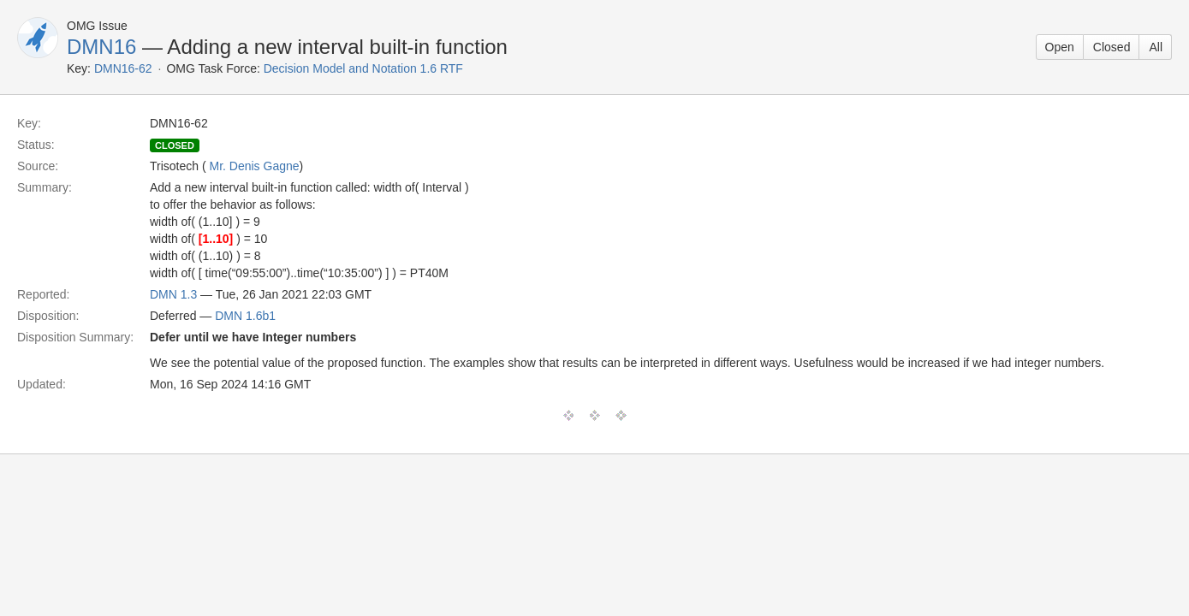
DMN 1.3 (173, 294)
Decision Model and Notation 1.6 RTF (363, 68)
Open (1059, 47)
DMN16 (101, 46)
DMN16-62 (123, 68)
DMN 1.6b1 (245, 316)
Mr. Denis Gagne (255, 166)
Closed (1112, 47)
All (1155, 47)
